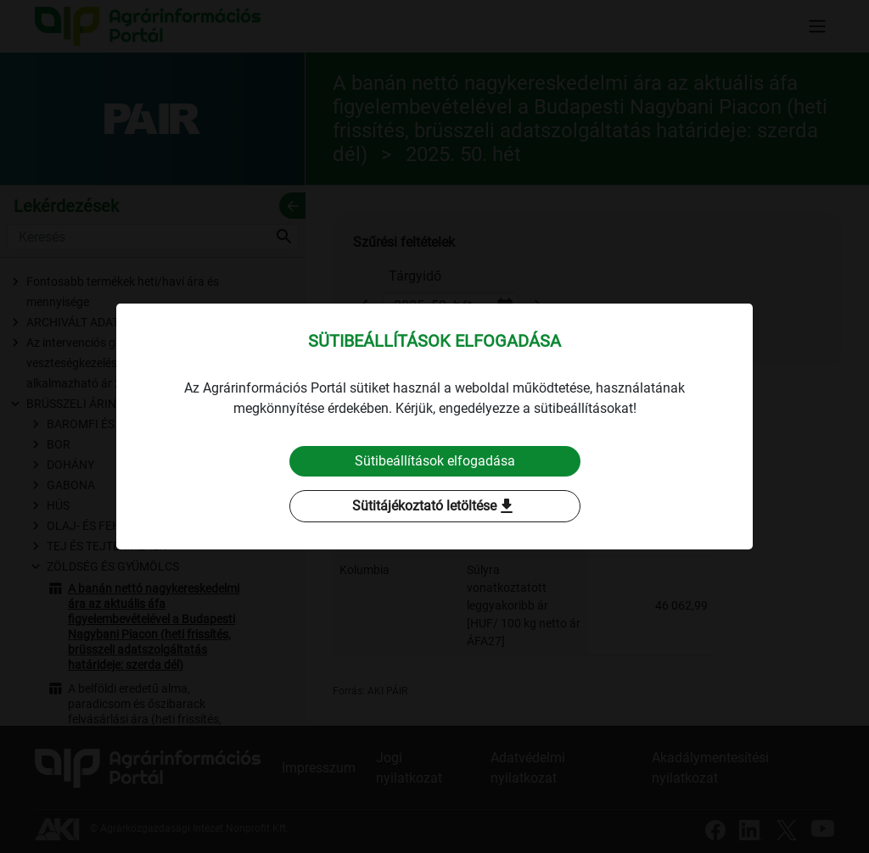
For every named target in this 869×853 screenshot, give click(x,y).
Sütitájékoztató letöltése (434, 506)
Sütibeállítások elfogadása (435, 461)
